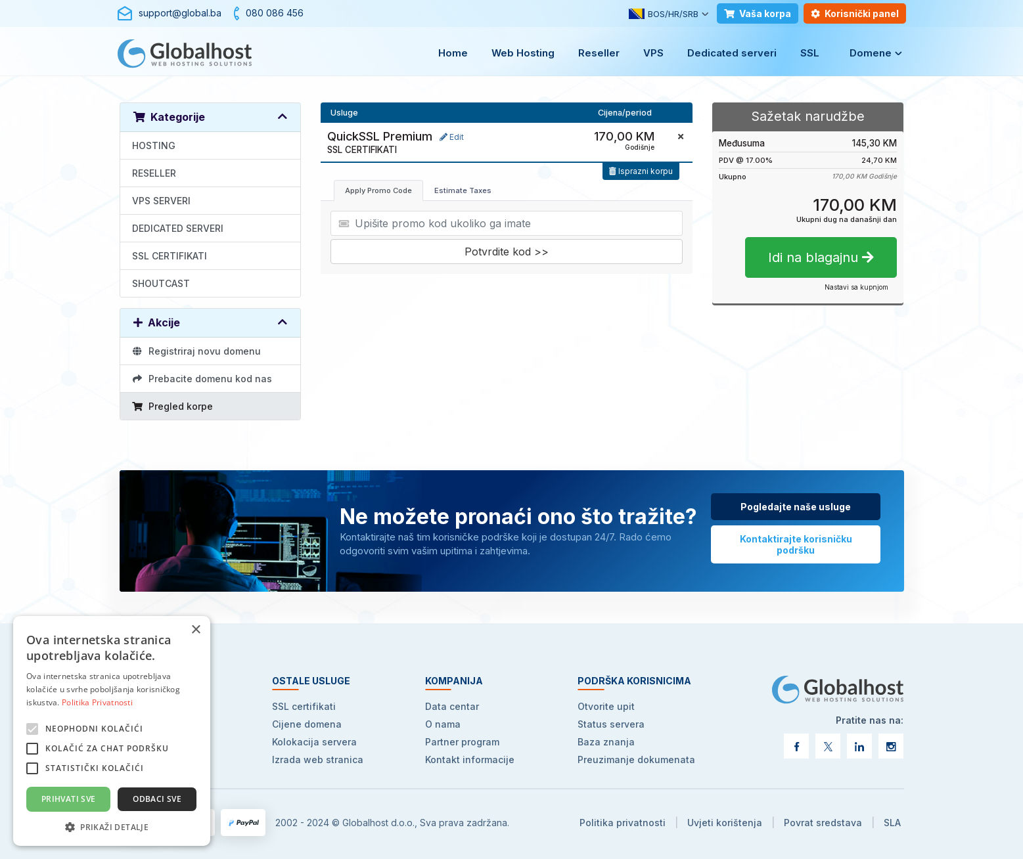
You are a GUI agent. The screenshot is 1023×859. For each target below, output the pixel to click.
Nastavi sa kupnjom (856, 287)
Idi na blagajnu (821, 257)
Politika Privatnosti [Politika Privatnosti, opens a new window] (97, 702)
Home (453, 53)
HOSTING (153, 145)
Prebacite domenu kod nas (202, 378)
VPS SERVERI (161, 200)
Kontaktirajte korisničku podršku (796, 544)
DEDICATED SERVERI (177, 228)
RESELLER (154, 173)
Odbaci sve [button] (157, 798)
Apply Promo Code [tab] (378, 190)
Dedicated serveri (732, 53)
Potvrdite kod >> (507, 251)
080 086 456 (275, 12)
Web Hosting (523, 53)
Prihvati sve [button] (68, 798)
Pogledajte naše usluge (795, 506)
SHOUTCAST (161, 283)
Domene (871, 53)
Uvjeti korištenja (724, 822)
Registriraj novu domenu (196, 351)
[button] (111, 826)
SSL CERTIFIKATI (169, 255)
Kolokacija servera (314, 741)
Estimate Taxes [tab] (462, 190)
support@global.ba (180, 12)
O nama (443, 724)
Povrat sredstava (823, 822)
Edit (452, 137)
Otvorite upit (606, 706)
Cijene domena (307, 724)
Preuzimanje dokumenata (636, 759)
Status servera (611, 724)
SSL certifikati (304, 706)
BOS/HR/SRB (663, 14)
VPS (653, 53)
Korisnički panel (855, 13)
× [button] (195, 630)
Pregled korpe (173, 406)
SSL (809, 53)
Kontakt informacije (469, 759)
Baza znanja (606, 741)
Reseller (599, 53)
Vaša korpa (757, 13)
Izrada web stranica (317, 759)
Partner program (462, 741)
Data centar (452, 706)
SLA (892, 822)
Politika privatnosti (623, 822)
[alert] (111, 731)
